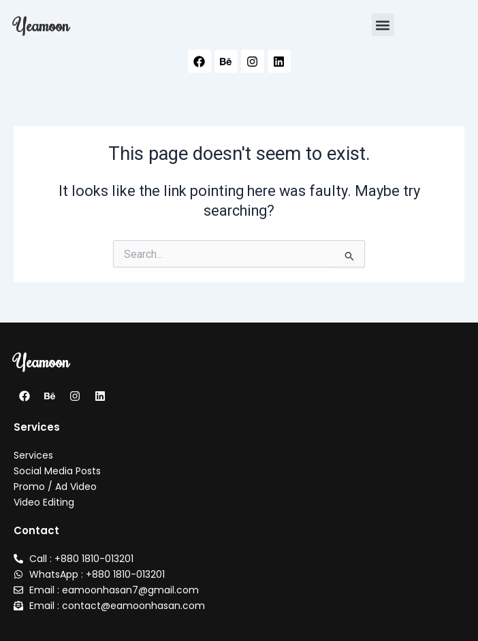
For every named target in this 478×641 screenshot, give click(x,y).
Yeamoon (41, 24)
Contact (36, 530)
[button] (383, 25)
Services (37, 427)
